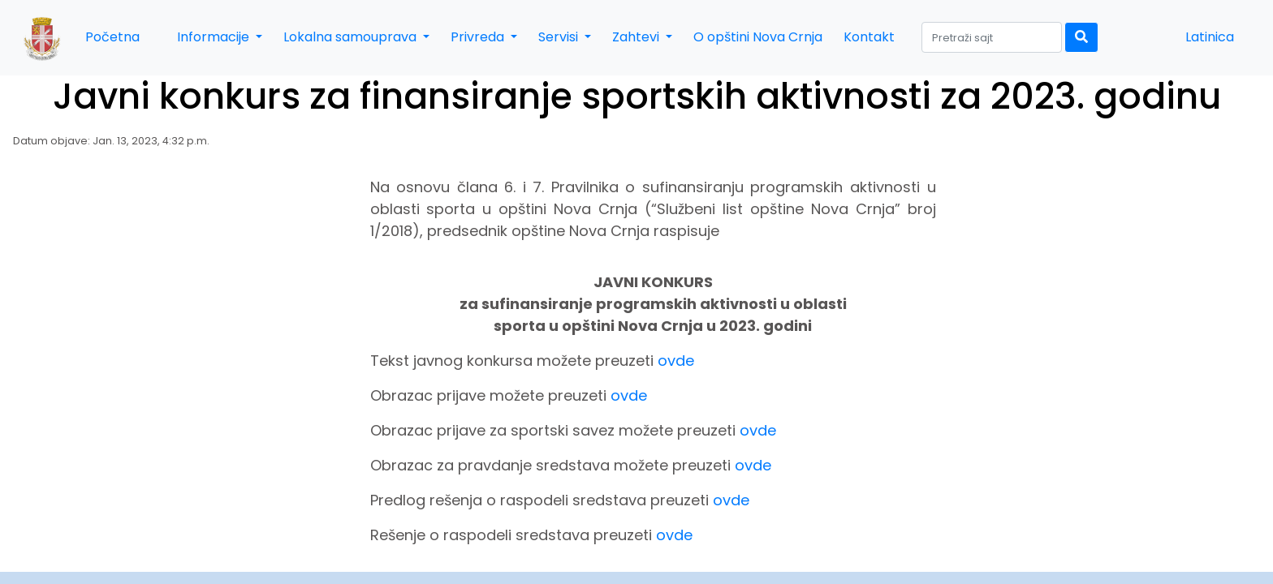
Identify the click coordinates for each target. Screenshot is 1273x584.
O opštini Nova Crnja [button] (757, 37)
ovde (676, 360)
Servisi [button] (559, 37)
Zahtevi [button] (637, 37)
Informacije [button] (214, 37)
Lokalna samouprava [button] (351, 37)
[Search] (991, 37)
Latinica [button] (1209, 37)
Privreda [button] (479, 37)
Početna (112, 37)
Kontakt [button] (869, 37)
